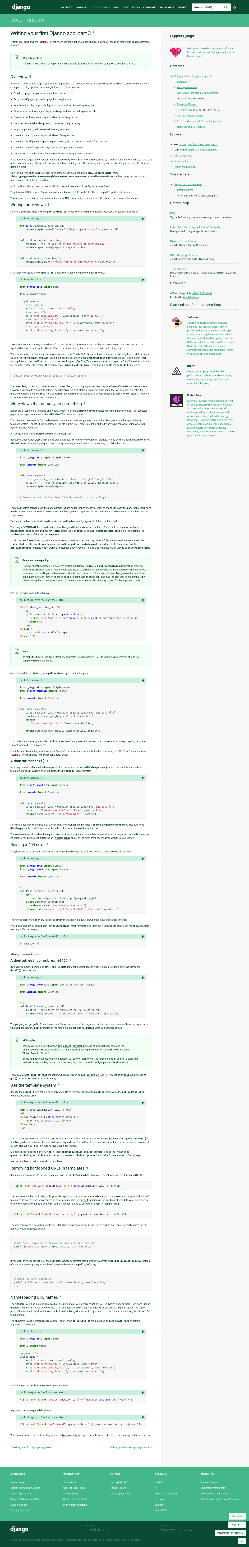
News (116, 7)
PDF (202, 293)
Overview (66, 7)
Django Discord (118, 1488)
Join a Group (70, 1482)
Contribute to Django (74, 1488)
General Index (181, 161)
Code (126, 7)
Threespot (169, 1530)
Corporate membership (212, 1488)
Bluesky (159, 1499)
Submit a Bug (70, 1493)
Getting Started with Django (25, 1488)
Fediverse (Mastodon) (166, 1493)
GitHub (159, 1482)
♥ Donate (182, 7)
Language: (236, 1524)
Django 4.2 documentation (188, 184)
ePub (209, 293)
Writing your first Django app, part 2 (31, 1447)
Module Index (186, 227)
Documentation (100, 7)
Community (150, 7)
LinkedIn (159, 1504)
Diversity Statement (20, 1510)
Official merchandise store (214, 1493)
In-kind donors (96, 1529)
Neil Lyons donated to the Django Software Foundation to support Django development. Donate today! (211, 52)
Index (173, 227)
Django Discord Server (183, 241)
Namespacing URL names (191, 126)
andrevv (192, 1530)
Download (82, 7)
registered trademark (97, 1540)
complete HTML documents (37, 660)
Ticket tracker (178, 269)
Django (21, 7)
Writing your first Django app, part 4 (131, 1447)
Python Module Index (185, 166)
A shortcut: (192, 98)
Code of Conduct (19, 1504)
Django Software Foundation (25, 1499)
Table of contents (183, 155)
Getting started (185, 190)
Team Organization (20, 1493)
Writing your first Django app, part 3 (193, 76)
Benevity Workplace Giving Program (219, 1499)
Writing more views (187, 87)
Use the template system (190, 115)
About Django (17, 1482)
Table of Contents (209, 227)
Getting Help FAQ (119, 1482)
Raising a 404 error (187, 104)
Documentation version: (230, 1533)
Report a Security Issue (75, 1499)
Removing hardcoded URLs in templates (198, 121)
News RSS (160, 1510)
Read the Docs (191, 297)
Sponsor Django (209, 1482)
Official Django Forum (183, 255)
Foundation (167, 7)
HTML (195, 293)
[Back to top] (242, 1541)
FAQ (172, 213)
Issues (136, 7)
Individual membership (75, 1504)
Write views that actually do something (197, 93)
